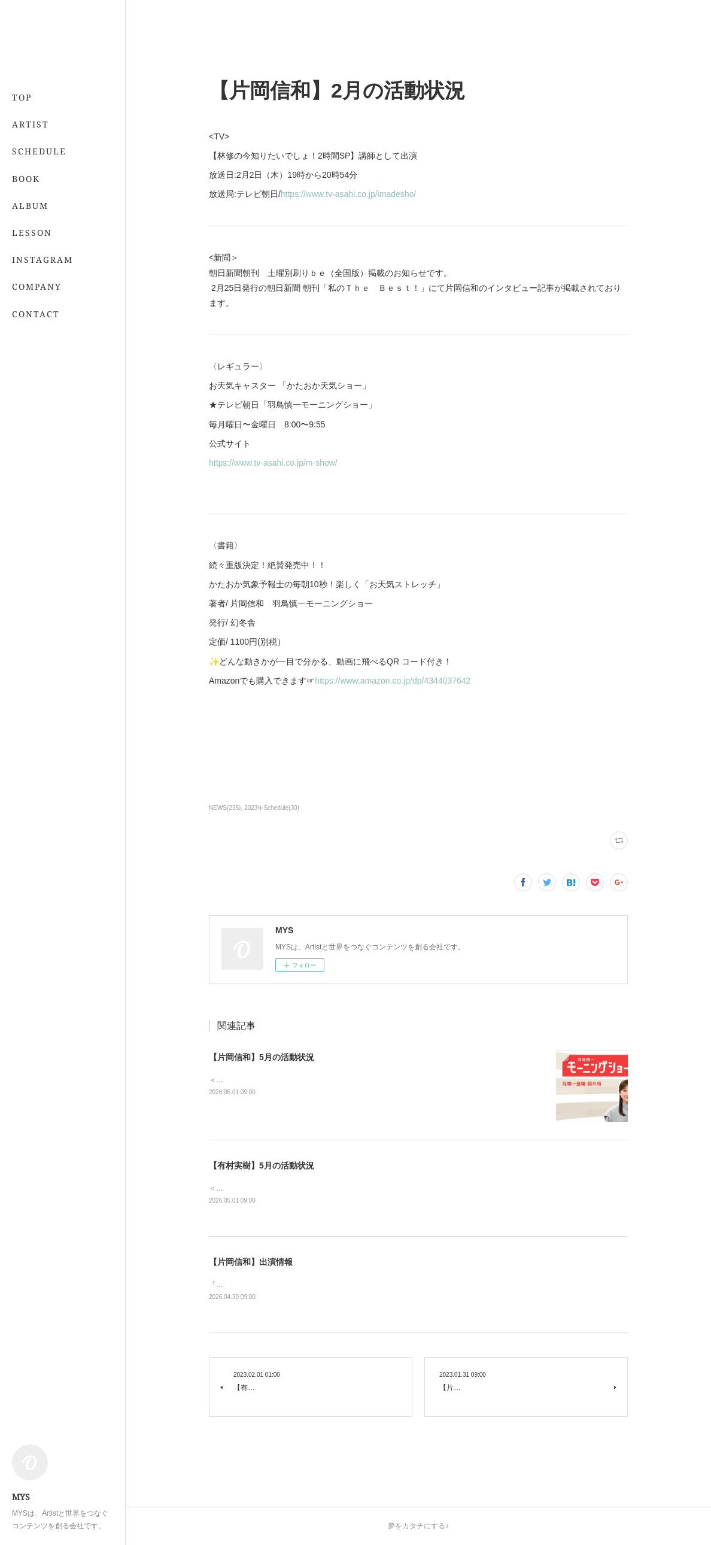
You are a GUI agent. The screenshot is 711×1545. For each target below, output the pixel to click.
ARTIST (30, 124)
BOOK (26, 178)
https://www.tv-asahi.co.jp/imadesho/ (348, 194)
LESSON (32, 232)
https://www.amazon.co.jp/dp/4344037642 (392, 680)
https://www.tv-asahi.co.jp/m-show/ (273, 463)
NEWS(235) (225, 808)
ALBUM (30, 205)
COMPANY (37, 286)
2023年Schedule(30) (271, 808)
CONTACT (36, 314)
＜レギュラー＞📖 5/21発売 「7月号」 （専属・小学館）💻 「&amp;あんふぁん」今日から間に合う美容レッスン (395, 1188)
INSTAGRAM (42, 259)
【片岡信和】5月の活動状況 (261, 1057)
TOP (22, 97)
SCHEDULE (39, 151)
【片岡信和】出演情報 (251, 1262)
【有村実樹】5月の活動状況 (261, 1165)
